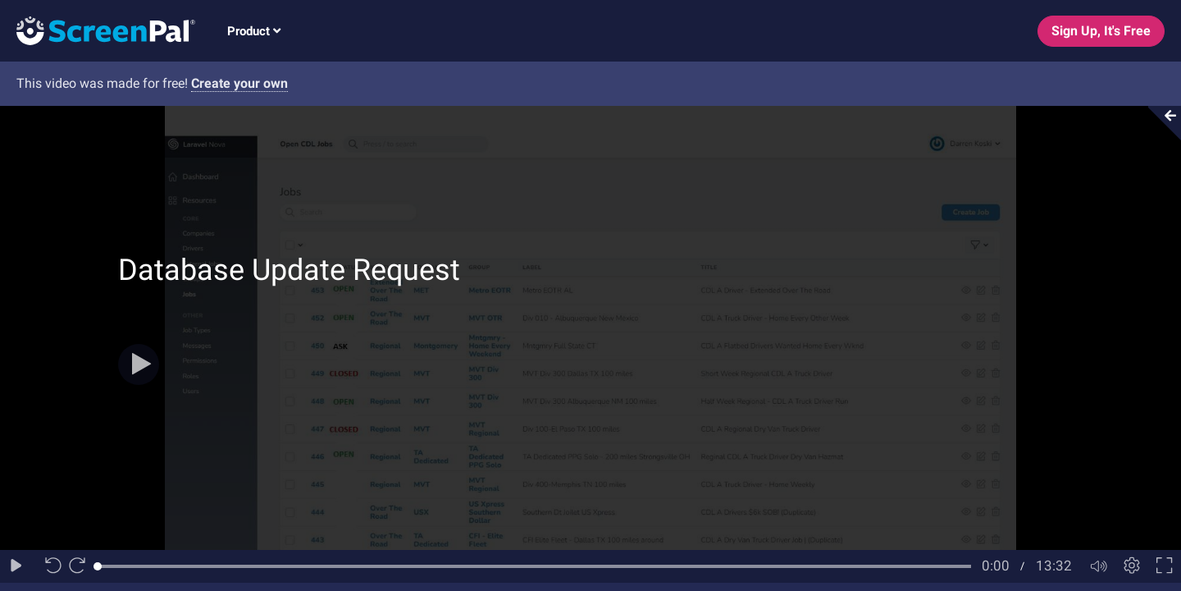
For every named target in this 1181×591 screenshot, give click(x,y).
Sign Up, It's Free (1101, 31)
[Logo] (97, 30)
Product (253, 31)
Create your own (239, 83)
